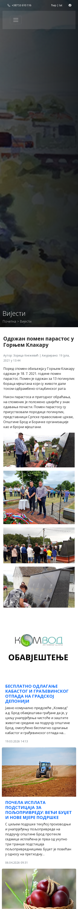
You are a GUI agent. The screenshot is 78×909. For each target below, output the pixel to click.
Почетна (9, 321)
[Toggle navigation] (16, 20)
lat (60, 5)
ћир (53, 5)
